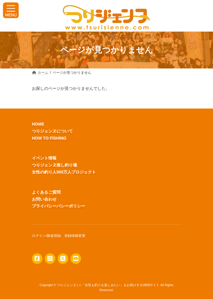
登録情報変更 (74, 236)
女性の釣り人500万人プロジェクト (64, 172)
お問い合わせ (44, 199)
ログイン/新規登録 (46, 236)
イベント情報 (44, 158)
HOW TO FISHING (49, 137)
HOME (38, 124)
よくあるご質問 (46, 192)
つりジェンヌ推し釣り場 (54, 165)
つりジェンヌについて (52, 131)
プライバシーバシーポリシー (58, 206)
